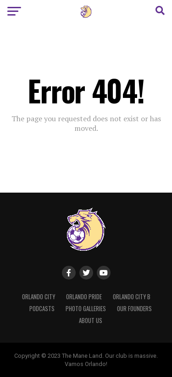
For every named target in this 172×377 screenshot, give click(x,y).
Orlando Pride (84, 296)
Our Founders (134, 308)
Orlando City (38, 296)
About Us (90, 320)
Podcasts (42, 308)
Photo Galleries (86, 308)
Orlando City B (131, 296)
